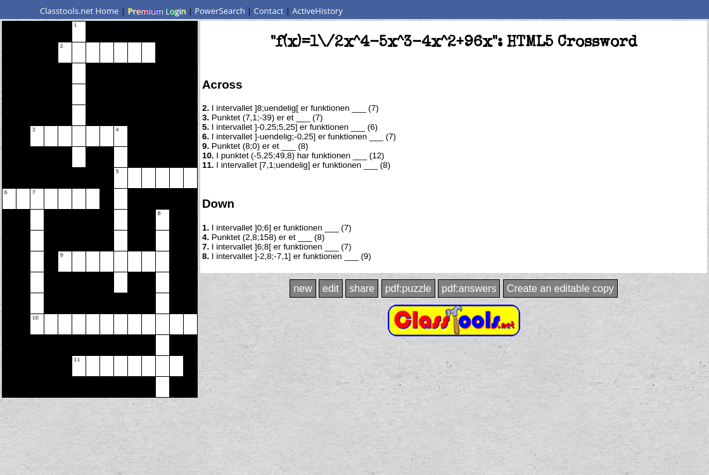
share (361, 288)
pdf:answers (469, 288)
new (302, 288)
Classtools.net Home (79, 10)
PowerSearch (220, 10)
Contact (269, 10)
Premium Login (156, 10)
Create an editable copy (560, 288)
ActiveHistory (317, 10)
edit (331, 288)
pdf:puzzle (408, 288)
